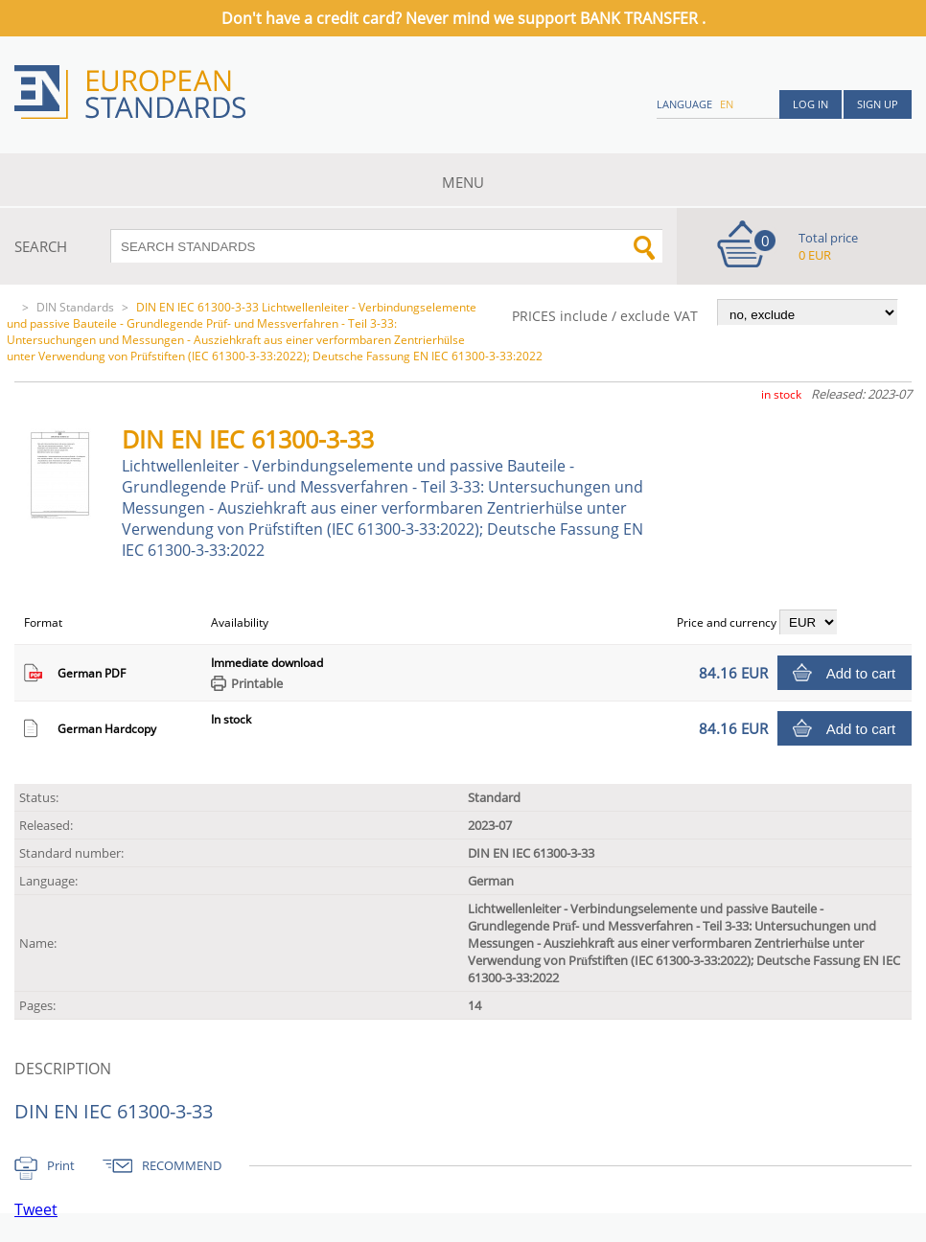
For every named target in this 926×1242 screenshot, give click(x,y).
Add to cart (861, 673)
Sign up (877, 104)
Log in (810, 104)
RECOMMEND (181, 1165)
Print (61, 1165)
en (726, 104)
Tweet (36, 1209)
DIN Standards (75, 307)
